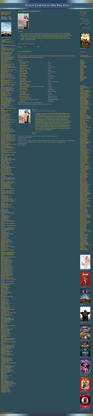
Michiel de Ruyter (5, 253)
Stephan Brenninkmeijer (84, 234)
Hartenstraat (4, 184)
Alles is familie (4, 53)
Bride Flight (4, 102)
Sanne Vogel (83, 226)
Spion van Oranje (5, 329)
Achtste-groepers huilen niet (8, 45)
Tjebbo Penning (84, 242)
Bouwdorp (3, 94)
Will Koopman (83, 248)
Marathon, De (4, 243)
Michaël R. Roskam (85, 192)
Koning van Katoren (6, 228)
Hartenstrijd (4, 186)
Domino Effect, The (6, 130)
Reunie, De (4, 305)
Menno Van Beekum (25, 84)
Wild (2, 374)
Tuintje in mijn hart (6, 346)
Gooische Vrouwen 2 (6, 178)
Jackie (2, 215)
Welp (2, 373)
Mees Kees (4, 248)
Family (82, 70)
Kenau (2, 218)
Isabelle (3, 210)
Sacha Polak (83, 224)
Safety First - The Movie (7, 312)
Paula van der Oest (85, 205)
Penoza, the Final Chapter (7, 281)
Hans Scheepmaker (85, 141)
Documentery (83, 67)
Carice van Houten (22, 55)
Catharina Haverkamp (25, 97)
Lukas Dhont (83, 172)
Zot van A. (3, 389)
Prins (2, 294)
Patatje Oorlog (4, 275)
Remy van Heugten (85, 215)
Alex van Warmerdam (85, 91)
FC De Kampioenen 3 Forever (8, 152)
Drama (81, 68)
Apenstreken (4, 61)
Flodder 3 (3, 165)
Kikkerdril (3, 219)
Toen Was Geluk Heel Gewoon (8, 341)
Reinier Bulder (23, 88)
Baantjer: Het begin (6, 66)
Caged (2, 111)
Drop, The (3, 133)
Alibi (2, 47)
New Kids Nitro (5, 260)
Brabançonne (4, 97)
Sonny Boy (4, 322)
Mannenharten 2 (5, 241)
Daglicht (3, 118)
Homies (3, 205)
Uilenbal (3, 350)
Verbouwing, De (5, 358)
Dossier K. (3, 132)
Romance (82, 78)
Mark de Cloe (83, 178)
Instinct (3, 209)
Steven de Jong (84, 235)
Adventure (82, 62)
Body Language (5, 87)
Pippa (2, 286)
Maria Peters (83, 177)
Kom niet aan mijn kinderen (8, 223)
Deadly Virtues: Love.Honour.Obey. (6, 121)
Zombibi (3, 387)
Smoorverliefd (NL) (6, 319)
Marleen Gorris (84, 182)
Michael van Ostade (85, 193)
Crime (81, 64)
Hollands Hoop (5, 204)
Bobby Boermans (84, 103)
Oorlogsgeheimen (5, 271)
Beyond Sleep (4, 76)
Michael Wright (84, 194)
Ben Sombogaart (84, 101)
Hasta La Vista (4, 187)
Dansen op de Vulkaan (6, 119)
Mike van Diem (83, 196)
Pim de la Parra (84, 212)
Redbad (3, 302)
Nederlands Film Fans (85, 56)
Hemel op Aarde (5, 198)
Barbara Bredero (84, 100)
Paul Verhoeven (84, 204)
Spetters (3, 326)
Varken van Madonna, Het (7, 354)
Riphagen (3, 307)
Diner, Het (3, 125)
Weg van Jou (4, 372)
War (81, 81)
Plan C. (3, 288)
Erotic (81, 69)
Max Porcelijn (83, 189)
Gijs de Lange (65, 55)
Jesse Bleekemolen (85, 153)
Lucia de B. (4, 239)
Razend (3, 301)
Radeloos (3, 300)
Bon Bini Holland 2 (6, 90)
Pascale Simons (84, 201)
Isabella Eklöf (83, 146)
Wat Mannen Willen (6, 371)
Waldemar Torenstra (56, 55)
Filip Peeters (83, 128)
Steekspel (3, 331)
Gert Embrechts (84, 134)
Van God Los (4, 353)
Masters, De (4, 245)
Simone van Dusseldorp (83, 228)
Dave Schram (83, 110)
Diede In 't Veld (84, 114)
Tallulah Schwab (84, 238)
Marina (3, 244)
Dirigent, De (4, 126)
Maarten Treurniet (84, 174)
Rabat (2, 298)
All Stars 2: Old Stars (6, 48)
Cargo (2, 112)
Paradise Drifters (5, 274)
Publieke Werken (5, 296)
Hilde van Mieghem (85, 142)
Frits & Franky (4, 169)
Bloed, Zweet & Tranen (6, 82)
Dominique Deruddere (85, 118)
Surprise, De (4, 333)
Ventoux (3, 357)
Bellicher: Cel (4, 74)
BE (8, 39)
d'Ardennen (4, 117)
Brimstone (3, 104)
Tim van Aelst (83, 241)
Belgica (3, 72)
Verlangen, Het (4, 359)
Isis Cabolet (31, 55)
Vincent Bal (83, 247)
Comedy (82, 63)
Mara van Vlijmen (24, 89)
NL (6, 39)
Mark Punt (82, 179)
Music (81, 75)
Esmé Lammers (84, 126)
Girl (2, 176)
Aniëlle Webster (84, 93)
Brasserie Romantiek (6, 100)
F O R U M (82, 51)
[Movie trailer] (41, 28)
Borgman (3, 91)
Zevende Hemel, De (6, 386)
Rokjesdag (4, 308)
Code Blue (3, 116)
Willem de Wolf (23, 83)
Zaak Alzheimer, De (6, 382)
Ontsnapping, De (5, 268)
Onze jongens (4, 269)
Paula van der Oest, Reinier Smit (85, 207)
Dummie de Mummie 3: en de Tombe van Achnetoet (8, 139)
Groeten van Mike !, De (7, 182)
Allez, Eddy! (4, 55)
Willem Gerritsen (84, 249)
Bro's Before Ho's (5, 105)
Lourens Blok (83, 170)
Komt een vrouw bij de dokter (8, 225)
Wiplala (3, 376)
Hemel (2, 197)
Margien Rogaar (84, 176)
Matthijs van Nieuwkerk (25, 81)
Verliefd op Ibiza (5, 360)
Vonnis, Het (4, 365)
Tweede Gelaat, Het (6, 347)
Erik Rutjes (22, 101)
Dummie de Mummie (6, 134)
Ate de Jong (83, 99)
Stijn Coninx (83, 236)
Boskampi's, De (5, 93)
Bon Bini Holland (5, 89)
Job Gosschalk (84, 155)
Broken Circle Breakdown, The (8, 108)
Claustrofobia (4, 115)
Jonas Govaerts (84, 161)
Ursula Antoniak (84, 243)
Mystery (82, 76)
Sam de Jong (83, 225)
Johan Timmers (84, 158)
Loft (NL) (3, 237)
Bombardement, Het (6, 88)
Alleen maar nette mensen (7, 50)
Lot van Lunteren (24, 99)
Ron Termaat (83, 220)
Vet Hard (3, 361)
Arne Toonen (83, 98)
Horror (81, 74)
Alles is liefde (4, 54)
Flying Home (4, 166)
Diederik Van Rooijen (85, 117)
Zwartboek (3, 391)
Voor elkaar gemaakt (6, 366)
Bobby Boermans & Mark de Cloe (85, 105)
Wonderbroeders (5, 381)
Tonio (2, 344)
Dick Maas (82, 113)
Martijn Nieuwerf (24, 57)
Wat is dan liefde (5, 369)
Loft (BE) (3, 236)
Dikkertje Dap (4, 124)
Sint (2, 316)
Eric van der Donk (24, 96)
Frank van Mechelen (85, 129)
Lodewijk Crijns (84, 169)
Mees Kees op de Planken (7, 250)
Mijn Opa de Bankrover (7, 257)
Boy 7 (2, 96)
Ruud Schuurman (84, 222)
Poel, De (3, 289)
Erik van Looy (83, 125)
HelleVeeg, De (4, 196)
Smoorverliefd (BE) (6, 318)
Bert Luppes (23, 78)
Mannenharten (4, 240)
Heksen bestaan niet (6, 190)
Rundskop (3, 311)
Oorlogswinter (4, 272)
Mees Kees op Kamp (6, 252)
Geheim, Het (4, 172)
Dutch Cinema (4, 12)
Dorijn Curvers (46, 55)
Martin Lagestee (84, 188)
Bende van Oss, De (6, 75)
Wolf (2, 379)
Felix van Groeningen (85, 127)
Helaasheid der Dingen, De (7, 193)
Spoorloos (3, 330)
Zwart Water (4, 390)
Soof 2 (2, 324)
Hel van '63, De (5, 191)
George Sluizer (84, 133)
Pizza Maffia (4, 287)
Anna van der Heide (85, 94)
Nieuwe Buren (4, 264)
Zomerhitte (4, 388)
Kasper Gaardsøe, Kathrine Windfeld (84, 166)
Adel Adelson (83, 86)
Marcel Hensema (38, 55)
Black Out (3, 81)
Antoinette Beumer (85, 97)
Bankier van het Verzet (6, 69)
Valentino (3, 352)
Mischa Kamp (83, 197)
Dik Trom (3, 123)
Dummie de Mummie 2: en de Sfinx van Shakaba (8, 136)
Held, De (3, 195)
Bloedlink (3, 83)
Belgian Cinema (5, 13)
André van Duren (84, 92)
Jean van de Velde (84, 149)
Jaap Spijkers (23, 80)
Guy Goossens (84, 136)
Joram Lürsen (83, 162)
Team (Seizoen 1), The (6, 338)
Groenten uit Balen (6, 181)
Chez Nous (4, 114)
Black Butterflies (5, 80)
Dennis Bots (83, 111)
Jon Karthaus (83, 160)
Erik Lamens (83, 124)
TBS (2, 337)
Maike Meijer (32, 57)
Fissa (2, 157)
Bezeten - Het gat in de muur (8, 78)
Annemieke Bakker (24, 86)
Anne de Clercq (84, 96)
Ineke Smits (83, 144)
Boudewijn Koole (84, 106)
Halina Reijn (83, 138)
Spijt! (2, 327)
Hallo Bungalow (5, 183)
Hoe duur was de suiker (7, 200)
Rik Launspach (39, 57)
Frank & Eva (4, 168)
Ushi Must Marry (5, 351)
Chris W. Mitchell (84, 107)
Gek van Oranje (5, 173)
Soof (2, 323)
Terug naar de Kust (6, 339)
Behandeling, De (5, 71)
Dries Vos (82, 119)
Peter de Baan (83, 208)
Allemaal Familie (5, 52)
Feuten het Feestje (5, 154)
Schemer (3, 314)
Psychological (83, 77)
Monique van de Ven (85, 198)
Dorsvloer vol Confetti (6, 131)
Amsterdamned (5, 59)
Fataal (2, 151)
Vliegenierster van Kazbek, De (8, 362)
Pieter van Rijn (83, 211)
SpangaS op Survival (6, 325)
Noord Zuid (4, 265)
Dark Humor (83, 65)
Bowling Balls (4, 95)
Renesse (3, 304)
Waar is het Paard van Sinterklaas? (6, 368)
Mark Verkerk (83, 181)
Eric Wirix (82, 121)
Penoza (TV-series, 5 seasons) (8, 279)
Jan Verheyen (83, 147)
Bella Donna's (4, 73)
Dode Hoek (4, 128)
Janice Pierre (83, 148)
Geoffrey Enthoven (85, 132)
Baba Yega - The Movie (7, 67)
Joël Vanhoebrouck (85, 156)
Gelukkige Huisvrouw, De (7, 174)
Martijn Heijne (83, 183)
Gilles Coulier (83, 135)
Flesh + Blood (4, 158)
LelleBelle (3, 232)
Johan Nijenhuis (84, 157)
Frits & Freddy (4, 171)
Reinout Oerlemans (85, 214)
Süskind (3, 334)
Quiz (2, 297)
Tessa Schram (83, 239)
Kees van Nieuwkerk (85, 168)
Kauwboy (3, 217)
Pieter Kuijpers (84, 210)
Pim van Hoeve (84, 213)
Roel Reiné (83, 219)
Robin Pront (83, 218)
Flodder (3, 161)
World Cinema (4, 14)
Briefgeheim (4, 103)
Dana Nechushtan (84, 108)
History (82, 72)
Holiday (3, 203)
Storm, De (3, 332)
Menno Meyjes (83, 191)
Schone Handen (5, 315)
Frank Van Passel (84, 131)
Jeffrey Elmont (83, 150)
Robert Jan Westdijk (85, 217)
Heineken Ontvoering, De (7, 188)
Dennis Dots (83, 112)
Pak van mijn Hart (5, 273)
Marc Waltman (83, 175)
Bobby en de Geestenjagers (8, 84)
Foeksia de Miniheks (6, 167)
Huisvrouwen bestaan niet (7, 207)
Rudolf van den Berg (85, 221)
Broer (2, 107)
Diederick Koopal (84, 115)
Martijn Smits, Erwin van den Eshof (85, 185)
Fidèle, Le (3, 155)
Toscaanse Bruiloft (6, 345)
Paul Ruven (83, 203)
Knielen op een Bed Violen (7, 221)
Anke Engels (23, 93)
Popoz (2, 290)
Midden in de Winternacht (7, 254)
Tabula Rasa (4, 336)
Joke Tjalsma (23, 91)
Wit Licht (3, 377)
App (2, 62)
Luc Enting (83, 171)
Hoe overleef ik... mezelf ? (7, 201)
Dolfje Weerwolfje (5, 129)
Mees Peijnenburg (84, 190)
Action (81, 61)
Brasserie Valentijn (6, 101)
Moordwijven (4, 259)
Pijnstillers (4, 284)
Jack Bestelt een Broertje (7, 212)
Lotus (2, 238)
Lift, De (3, 234)
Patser (2, 276)
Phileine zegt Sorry (6, 283)
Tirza (2, 340)
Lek (2, 231)
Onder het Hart (5, 267)
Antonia (3, 60)
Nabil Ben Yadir (84, 199)
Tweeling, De (4, 348)
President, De (4, 293)
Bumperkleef (4, 110)
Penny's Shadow (5, 277)
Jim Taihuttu (83, 154)
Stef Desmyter (83, 229)
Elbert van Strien (84, 120)
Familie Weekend (5, 150)
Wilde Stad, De (4, 375)
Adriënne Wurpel (84, 90)
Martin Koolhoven (84, 186)
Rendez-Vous (4, 303)
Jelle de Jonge (83, 151)
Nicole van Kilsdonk (85, 200)
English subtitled (6, 41)
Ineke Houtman (84, 143)
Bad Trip (3, 68)
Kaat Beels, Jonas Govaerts (84, 164)
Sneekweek (4, 321)
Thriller (82, 79)
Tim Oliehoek (83, 240)
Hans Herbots (83, 140)
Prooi (2, 295)
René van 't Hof (23, 71)
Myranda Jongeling (24, 94)
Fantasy (82, 71)
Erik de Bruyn (83, 122)
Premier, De (4, 291)
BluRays (4, 40)
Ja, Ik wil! (3, 211)
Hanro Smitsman (84, 139)
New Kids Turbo (5, 261)
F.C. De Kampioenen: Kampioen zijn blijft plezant (8, 147)
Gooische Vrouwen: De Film (8, 179)
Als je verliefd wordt (6, 57)
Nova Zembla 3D (5, 266)
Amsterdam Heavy (5, 58)
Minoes (3, 258)
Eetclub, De (4, 143)
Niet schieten (4, 262)
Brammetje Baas (5, 98)
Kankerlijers (4, 216)
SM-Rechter (4, 317)
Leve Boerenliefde (5, 233)
